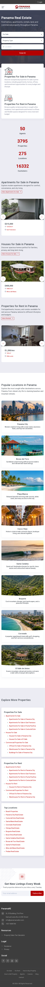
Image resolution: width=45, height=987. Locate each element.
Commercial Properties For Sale (17, 742)
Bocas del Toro (22, 459)
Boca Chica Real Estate (14, 835)
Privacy (5, 949)
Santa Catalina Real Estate (15, 838)
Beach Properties (12, 811)
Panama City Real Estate (14, 815)
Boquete (22, 599)
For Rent (17, 971)
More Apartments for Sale (11, 192)
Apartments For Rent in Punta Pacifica (22, 777)
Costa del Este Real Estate (15, 818)
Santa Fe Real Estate (13, 845)
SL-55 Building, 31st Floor (12, 913)
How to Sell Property (10, 974)
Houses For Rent (11, 784)
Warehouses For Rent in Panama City (22, 797)
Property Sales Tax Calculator (14, 935)
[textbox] (22, 40)
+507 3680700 (8, 924)
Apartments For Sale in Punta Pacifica (22, 726)
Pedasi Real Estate (12, 851)
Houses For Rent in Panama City (20, 787)
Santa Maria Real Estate (14, 821)
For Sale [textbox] (5, 34)
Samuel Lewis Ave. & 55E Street (17, 917)
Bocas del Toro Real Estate (15, 841)
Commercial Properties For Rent (17, 790)
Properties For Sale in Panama (20, 76)
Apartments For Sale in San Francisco (22, 722)
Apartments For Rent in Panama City (22, 770)
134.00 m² (9, 226)
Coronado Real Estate (13, 825)
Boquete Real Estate (13, 831)
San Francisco (10, 230)
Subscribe (37, 893)
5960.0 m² (9, 288)
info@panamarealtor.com (12, 920)
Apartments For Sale (13, 716)
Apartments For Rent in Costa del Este (22, 780)
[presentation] (3, 217)
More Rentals (7, 318)
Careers (30, 974)
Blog (37, 974)
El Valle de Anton (22, 668)
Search (22, 53)
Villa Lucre (9, 356)
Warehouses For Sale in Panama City (22, 749)
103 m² (8, 353)
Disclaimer (6, 946)
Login (39, 2)
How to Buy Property (29, 971)
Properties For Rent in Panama (20, 104)
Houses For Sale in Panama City (20, 736)
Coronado (22, 634)
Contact (21, 977)
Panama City (22, 424)
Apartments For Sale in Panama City (22, 719)
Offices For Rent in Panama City (20, 794)
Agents (22, 974)
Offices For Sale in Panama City (20, 746)
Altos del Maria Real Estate (15, 848)
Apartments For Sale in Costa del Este (22, 729)
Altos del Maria (10, 291)
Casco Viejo (22, 529)
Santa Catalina (22, 564)
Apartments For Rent (13, 767)
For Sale (9, 971)
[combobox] (22, 34)
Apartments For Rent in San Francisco (22, 774)
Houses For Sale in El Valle (18, 739)
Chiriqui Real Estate (12, 828)
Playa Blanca (22, 494)
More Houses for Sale (10, 254)
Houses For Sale (11, 732)
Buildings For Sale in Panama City (20, 752)
